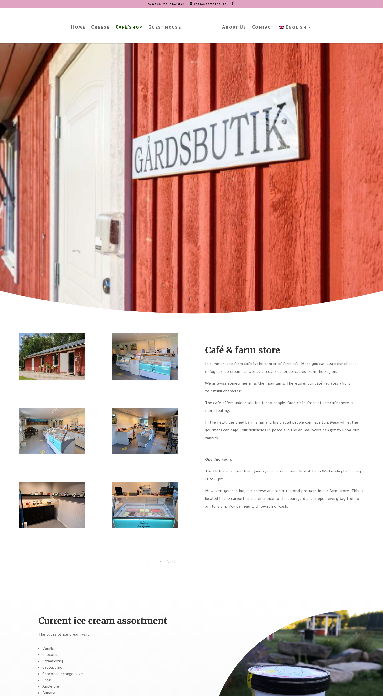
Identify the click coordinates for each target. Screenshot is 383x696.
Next (170, 561)
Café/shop (130, 26)
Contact (261, 26)
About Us (232, 26)
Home (79, 26)
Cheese (102, 26)
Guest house (166, 26)
